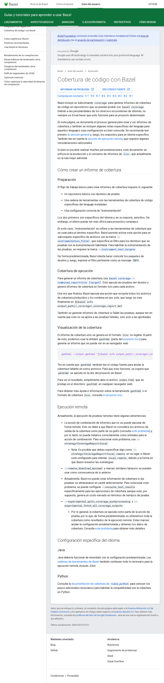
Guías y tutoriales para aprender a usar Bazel (37, 15)
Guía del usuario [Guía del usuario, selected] (91, 4)
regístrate (111, 40)
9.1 (87, 96)
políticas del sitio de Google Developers (96, 615)
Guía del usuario (75, 71)
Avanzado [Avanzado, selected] (68, 22)
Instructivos (122, 22)
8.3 (120, 96)
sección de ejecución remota (105, 138)
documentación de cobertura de (100, 583)
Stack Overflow (115, 661)
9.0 (92, 96)
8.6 (103, 96)
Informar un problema (77, 89)
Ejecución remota (94, 22)
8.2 (125, 96)
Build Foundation (67, 36)
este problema (140, 431)
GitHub (152, 4)
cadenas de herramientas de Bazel (78, 561)
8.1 (131, 96)
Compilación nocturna (70, 96)
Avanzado (93, 71)
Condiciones (57, 675)
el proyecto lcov (112, 395)
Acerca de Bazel (39, 4)
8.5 (109, 96)
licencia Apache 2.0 (124, 611)
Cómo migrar (147, 22)
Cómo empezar (64, 4)
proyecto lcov (131, 339)
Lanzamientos (13, 22)
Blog (53, 644)
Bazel (60, 71)
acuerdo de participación (90, 40)
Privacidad (73, 675)
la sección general (78, 134)
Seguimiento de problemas (122, 650)
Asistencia (113, 644)
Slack (110, 655)
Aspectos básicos (42, 22)
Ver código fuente (116, 89)
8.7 (98, 96)
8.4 (114, 96)
